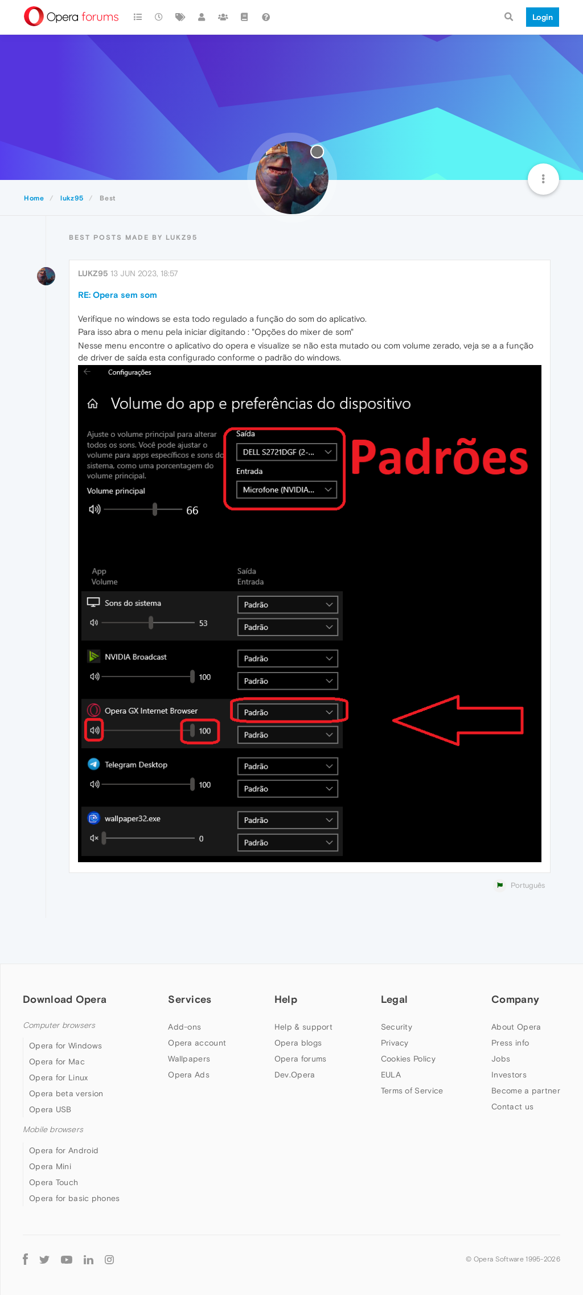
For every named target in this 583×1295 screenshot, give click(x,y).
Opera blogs (298, 1042)
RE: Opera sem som (117, 295)
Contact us (512, 1106)
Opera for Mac (57, 1061)
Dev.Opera (294, 1074)
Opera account (197, 1042)
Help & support (303, 1026)
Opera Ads (189, 1074)
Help (285, 999)
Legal (394, 999)
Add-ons (184, 1026)
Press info (510, 1042)
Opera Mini (50, 1166)
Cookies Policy (408, 1058)
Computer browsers (59, 1025)
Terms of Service (412, 1090)
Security (396, 1026)
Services (189, 999)
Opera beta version (66, 1093)
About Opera (516, 1026)
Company (515, 999)
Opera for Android (63, 1150)
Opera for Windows (65, 1045)
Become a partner (525, 1090)
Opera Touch (53, 1182)
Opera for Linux (58, 1077)
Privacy (395, 1042)
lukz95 (93, 273)
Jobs (500, 1058)
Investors (509, 1074)
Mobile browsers (53, 1129)
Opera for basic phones (74, 1198)
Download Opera (64, 999)
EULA (391, 1074)
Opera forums (300, 1058)
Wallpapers (189, 1058)
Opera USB (50, 1109)
